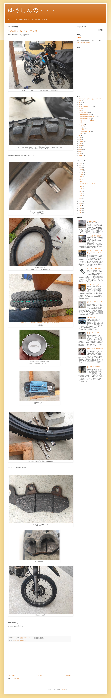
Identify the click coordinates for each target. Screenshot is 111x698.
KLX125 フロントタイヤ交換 (22, 31)
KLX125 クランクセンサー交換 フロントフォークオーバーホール (95, 252)
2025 (80, 163)
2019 (80, 206)
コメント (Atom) (15, 678)
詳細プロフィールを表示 (83, 42)
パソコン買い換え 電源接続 (94, 236)
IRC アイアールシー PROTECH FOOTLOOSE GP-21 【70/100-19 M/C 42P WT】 (40, 322)
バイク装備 (81, 129)
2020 (80, 203)
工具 (79, 143)
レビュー (80, 133)
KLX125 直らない (91, 221)
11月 (81, 172)
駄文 (79, 153)
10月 (81, 174)
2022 (80, 199)
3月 (81, 191)
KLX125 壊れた (91, 317)
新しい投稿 (11, 675)
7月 (81, 179)
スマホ (80, 123)
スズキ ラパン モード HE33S (86, 121)
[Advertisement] (39, 658)
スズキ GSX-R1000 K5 (84, 114)
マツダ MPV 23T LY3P (84, 131)
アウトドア (81, 108)
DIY (13, 640)
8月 (81, 177)
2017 (80, 210)
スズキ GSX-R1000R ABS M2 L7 (87, 117)
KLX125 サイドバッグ (92, 285)
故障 (79, 139)
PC (79, 104)
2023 (80, 168)
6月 (81, 181)
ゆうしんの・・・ (32, 10)
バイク (25, 640)
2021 (80, 201)
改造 (79, 137)
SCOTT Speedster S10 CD (85, 106)
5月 (81, 186)
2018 (80, 208)
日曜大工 (80, 155)
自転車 (80, 145)
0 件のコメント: (28, 637)
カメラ (80, 110)
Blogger (64, 689)
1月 (81, 196)
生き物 (80, 149)
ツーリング (81, 125)
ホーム (40, 675)
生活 (79, 151)
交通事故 (80, 141)
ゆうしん (81, 37)
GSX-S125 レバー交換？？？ (94, 268)
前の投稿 (68, 675)
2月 (81, 193)
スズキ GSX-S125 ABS (84, 119)
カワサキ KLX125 (19, 640)
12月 (81, 170)
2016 (80, 213)
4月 (81, 189)
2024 (80, 165)
